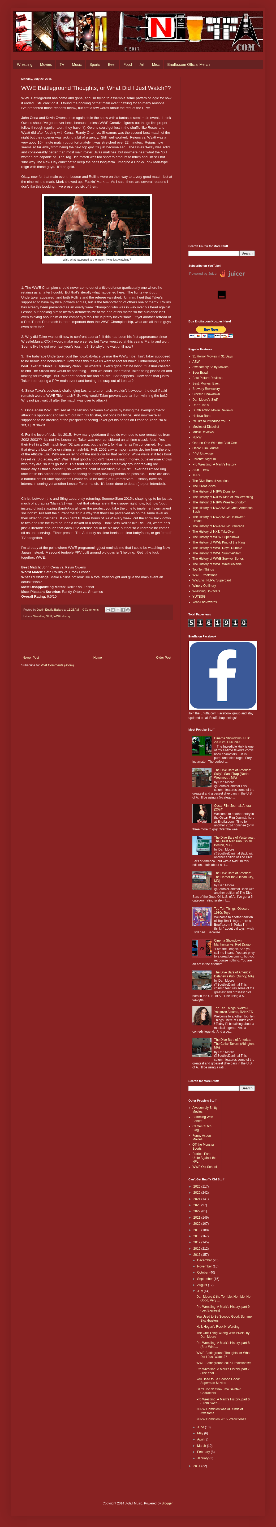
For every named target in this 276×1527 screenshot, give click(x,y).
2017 (197, 1242)
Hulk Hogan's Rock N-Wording (217, 1326)
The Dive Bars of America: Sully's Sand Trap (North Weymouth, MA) (232, 774)
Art (142, 64)
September (205, 1279)
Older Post (163, 657)
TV (61, 64)
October (203, 1272)
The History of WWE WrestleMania (217, 564)
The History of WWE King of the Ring (218, 542)
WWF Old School (204, 1167)
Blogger (167, 1503)
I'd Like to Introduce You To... (212, 421)
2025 (197, 1192)
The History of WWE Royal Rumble (217, 548)
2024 (197, 1199)
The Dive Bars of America (210, 481)
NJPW (196, 437)
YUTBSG (198, 596)
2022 (197, 1211)
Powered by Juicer (203, 273)
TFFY (196, 475)
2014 (197, 1466)
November (205, 1266)
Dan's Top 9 (200, 405)
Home (97, 657)
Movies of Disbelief (205, 427)
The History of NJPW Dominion (214, 491)
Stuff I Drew (200, 470)
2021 (197, 1217)
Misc (156, 64)
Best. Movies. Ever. (206, 383)
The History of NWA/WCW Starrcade (218, 526)
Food (127, 64)
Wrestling (24, 64)
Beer (112, 64)
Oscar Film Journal (205, 448)
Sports (94, 64)
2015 (197, 1255)
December (205, 1260)
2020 (197, 1224)
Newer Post (31, 657)
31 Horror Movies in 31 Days (212, 356)
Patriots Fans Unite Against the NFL (204, 1157)
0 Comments (91, 609)
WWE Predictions (204, 575)
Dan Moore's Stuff (205, 400)
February (204, 1452)
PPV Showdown (203, 454)
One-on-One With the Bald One (214, 443)
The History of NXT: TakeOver (213, 531)
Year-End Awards (204, 602)
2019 (197, 1230)
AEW (196, 362)
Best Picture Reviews (207, 378)
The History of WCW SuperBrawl (215, 537)
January (203, 1458)
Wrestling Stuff (42, 616)
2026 (197, 1186)
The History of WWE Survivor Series (218, 558)
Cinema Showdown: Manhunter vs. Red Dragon (233, 942)
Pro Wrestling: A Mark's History (214, 464)
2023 (197, 1205)
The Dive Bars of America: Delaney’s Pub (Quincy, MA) (234, 974)
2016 (197, 1248)
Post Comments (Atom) (57, 665)
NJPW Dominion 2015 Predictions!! (221, 1419)
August (202, 1285)
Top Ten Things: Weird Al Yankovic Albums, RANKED (233, 1010)
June (201, 1427)
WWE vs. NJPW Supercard (211, 580)
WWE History (62, 616)
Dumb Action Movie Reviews (212, 410)
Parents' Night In (204, 459)
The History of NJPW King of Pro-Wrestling (222, 497)
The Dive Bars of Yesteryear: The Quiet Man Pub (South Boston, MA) (234, 841)
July (200, 1291)
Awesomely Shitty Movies (210, 367)
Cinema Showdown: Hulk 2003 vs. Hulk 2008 (232, 740)
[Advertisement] (221, 156)
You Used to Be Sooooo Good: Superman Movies (218, 1381)
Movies (46, 64)
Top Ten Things (203, 569)
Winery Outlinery (204, 586)
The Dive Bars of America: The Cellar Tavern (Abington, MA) (234, 1043)
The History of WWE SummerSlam (217, 553)
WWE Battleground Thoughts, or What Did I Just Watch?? (223, 1354)
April (200, 1439)
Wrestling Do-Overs (206, 591)
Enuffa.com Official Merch (188, 64)
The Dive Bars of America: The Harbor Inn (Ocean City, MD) (234, 877)
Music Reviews (203, 432)
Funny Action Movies (201, 1137)
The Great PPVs (203, 486)
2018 (197, 1236)
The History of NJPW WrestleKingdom (219, 502)
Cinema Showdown (206, 394)
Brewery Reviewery (206, 389)
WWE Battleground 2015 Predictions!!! (223, 1363)
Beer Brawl (200, 372)
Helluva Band (201, 416)
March (202, 1446)
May (200, 1433)
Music (77, 64)
